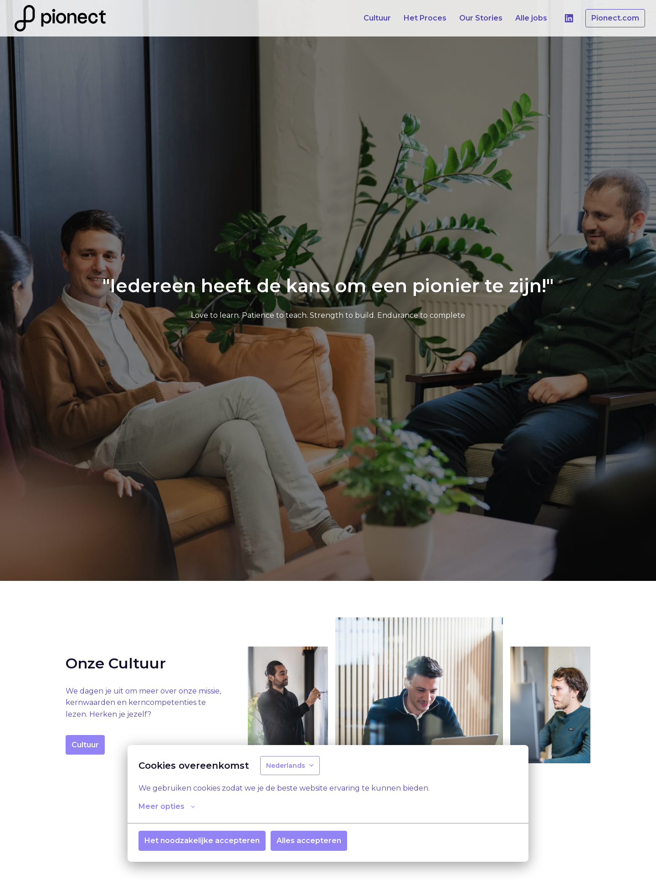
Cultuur (377, 18)
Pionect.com (615, 18)
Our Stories (480, 18)
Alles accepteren (309, 841)
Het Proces (425, 18)
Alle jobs (531, 18)
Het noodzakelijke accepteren (202, 841)
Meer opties (166, 807)
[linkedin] (569, 18)
